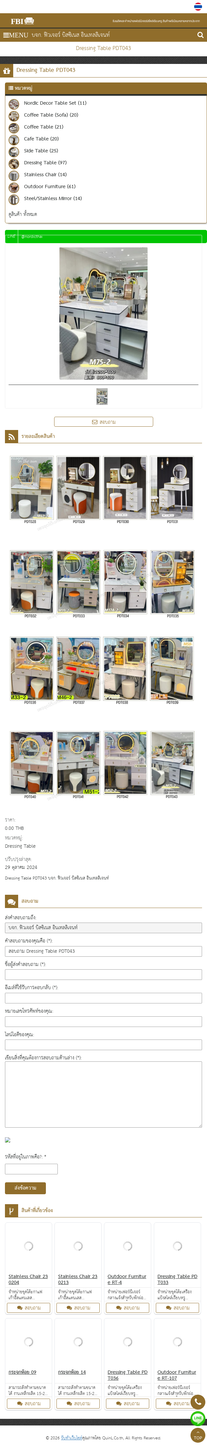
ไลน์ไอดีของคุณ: (19, 1034)
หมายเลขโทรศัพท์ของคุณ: (29, 1011)
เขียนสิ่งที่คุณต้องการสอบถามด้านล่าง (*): (43, 1057)
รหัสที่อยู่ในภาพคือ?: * (25, 1156)
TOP (198, 1436)
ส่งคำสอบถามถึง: (20, 917)
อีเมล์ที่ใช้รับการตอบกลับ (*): (31, 987)
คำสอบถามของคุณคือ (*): (28, 941)
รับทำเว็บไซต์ (71, 1438)
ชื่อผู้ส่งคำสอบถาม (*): (25, 964)
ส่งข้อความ (25, 1188)
